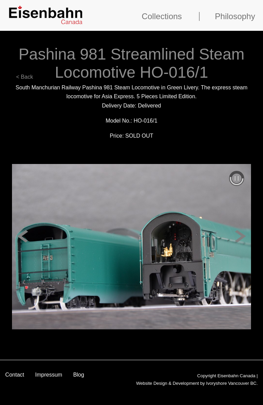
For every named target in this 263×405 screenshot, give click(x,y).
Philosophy (235, 16)
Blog (78, 375)
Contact (14, 375)
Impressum (48, 375)
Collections (162, 16)
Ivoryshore (216, 383)
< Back (24, 77)
